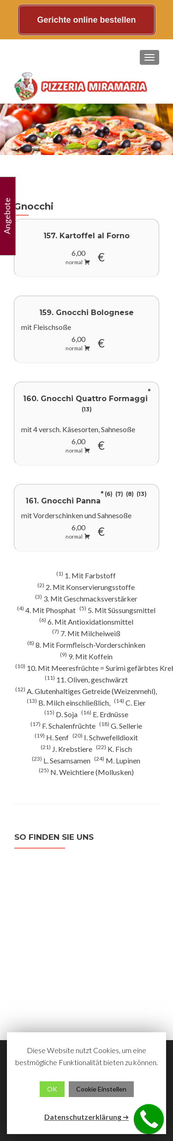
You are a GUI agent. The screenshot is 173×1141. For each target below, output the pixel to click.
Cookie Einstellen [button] (101, 1089)
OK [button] (52, 1089)
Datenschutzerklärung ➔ (86, 1116)
